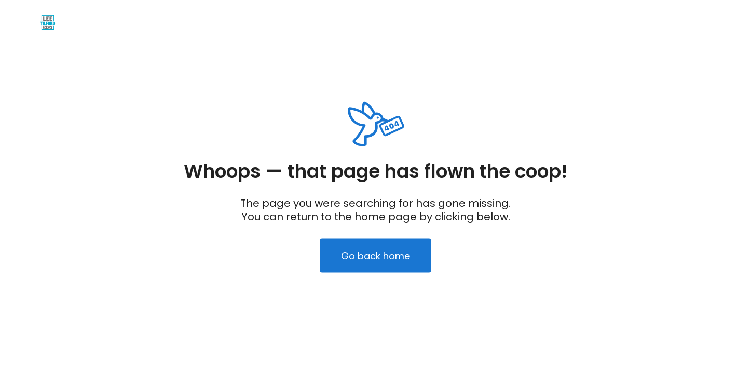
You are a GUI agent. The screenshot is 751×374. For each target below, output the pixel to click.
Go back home (375, 255)
